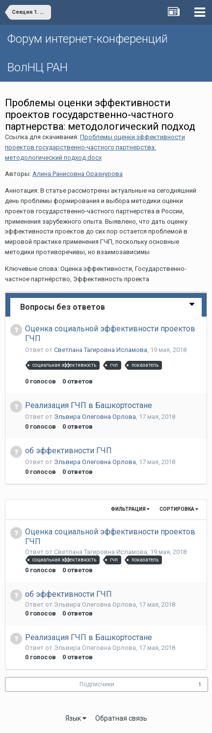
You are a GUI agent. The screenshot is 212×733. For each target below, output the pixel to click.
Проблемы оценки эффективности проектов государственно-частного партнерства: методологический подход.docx (95, 147)
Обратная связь (121, 718)
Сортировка (178, 509)
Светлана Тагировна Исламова (100, 349)
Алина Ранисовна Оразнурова (77, 173)
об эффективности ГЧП (68, 450)
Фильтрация (130, 509)
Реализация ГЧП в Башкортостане (88, 405)
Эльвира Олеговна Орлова (95, 416)
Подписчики (97, 684)
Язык (75, 718)
